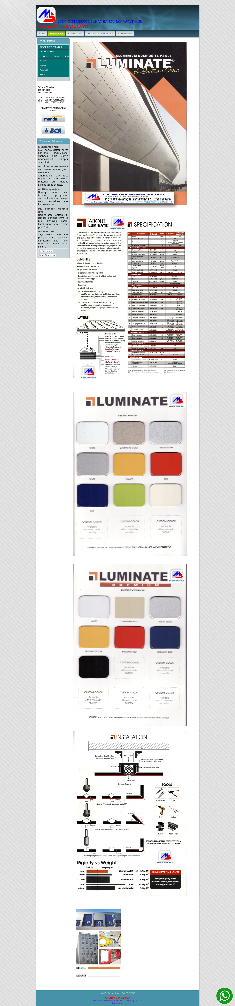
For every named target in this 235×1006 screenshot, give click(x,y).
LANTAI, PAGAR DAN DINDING (54, 56)
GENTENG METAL (48, 52)
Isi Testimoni (45, 251)
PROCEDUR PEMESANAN (100, 33)
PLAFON (44, 70)
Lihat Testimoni (47, 255)
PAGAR (43, 65)
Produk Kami (56, 33)
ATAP (42, 74)
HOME (42, 33)
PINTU (43, 61)
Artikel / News (125, 33)
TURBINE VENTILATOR (51, 47)
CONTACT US (75, 33)
